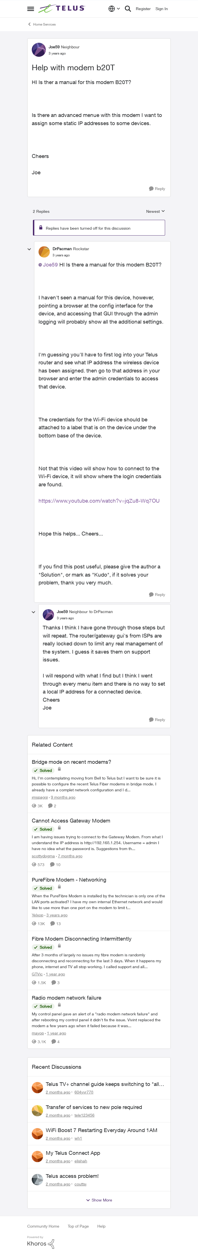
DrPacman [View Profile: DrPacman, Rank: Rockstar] (62, 248)
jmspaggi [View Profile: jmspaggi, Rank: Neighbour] (40, 796)
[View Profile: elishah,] (37, 1156)
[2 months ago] (58, 1092)
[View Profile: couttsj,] (37, 1179)
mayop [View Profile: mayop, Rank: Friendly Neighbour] (38, 1032)
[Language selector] (114, 8)
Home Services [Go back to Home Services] (41, 24)
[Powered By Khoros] (99, 1242)
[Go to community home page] (62, 8)
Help (101, 1226)
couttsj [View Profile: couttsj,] (80, 1184)
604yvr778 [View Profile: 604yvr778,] (84, 1092)
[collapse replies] (29, 249)
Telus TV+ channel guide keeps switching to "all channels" (102, 1084)
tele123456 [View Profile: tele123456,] (84, 1115)
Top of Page (78, 1226)
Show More (99, 1200)
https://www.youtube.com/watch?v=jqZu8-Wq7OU (99, 501)
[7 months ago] (69, 856)
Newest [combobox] (155, 211)
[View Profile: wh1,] (37, 1133)
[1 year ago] (54, 974)
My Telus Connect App (73, 1153)
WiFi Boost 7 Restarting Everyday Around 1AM (102, 1130)
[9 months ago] (62, 797)
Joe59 (50, 264)
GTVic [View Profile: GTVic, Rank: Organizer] (37, 974)
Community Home (43, 1226)
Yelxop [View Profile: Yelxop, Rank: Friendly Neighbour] (37, 914)
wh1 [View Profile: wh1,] (78, 1137)
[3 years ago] (56, 915)
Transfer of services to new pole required (94, 1107)
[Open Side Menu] (30, 8)
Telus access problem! (72, 1176)
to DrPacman (101, 611)
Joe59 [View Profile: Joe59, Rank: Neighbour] (54, 46)
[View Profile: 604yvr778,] (37, 1087)
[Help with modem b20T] (61, 255)
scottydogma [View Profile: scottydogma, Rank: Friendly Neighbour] (43, 855)
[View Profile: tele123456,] (37, 1110)
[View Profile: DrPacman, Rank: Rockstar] (44, 251)
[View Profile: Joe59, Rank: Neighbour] (39, 50)
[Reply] (157, 189)
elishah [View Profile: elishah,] (81, 1160)
